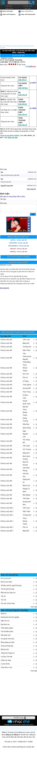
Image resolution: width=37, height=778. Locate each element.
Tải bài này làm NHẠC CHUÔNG (9, 135)
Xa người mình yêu (7, 640)
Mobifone (9, 46)
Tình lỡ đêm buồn (7, 633)
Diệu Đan (26, 425)
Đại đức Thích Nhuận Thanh (25, 412)
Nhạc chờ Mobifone (27, 11)
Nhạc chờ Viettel (8, 11)
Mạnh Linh (26, 487)
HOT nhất (28, 8)
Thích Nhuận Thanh (25, 369)
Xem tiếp (34, 608)
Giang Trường (25, 421)
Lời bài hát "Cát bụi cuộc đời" (18, 264)
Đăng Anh (26, 454)
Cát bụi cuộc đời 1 (6, 509)
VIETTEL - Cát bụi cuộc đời (18, 241)
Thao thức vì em (6, 669)
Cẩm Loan (26, 341)
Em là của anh (6, 580)
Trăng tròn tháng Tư (8, 654)
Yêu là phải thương (7, 590)
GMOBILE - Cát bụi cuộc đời (18, 253)
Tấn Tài (3, 601)
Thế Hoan (26, 500)
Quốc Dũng (27, 429)
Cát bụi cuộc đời (6, 341)
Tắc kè (3, 597)
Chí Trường (27, 451)
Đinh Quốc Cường (26, 459)
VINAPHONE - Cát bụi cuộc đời (18, 244)
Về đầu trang (18, 719)
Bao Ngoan (27, 496)
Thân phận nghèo (7, 629)
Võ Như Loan (25, 398)
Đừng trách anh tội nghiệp (10, 618)
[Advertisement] (18, 310)
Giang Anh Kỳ (26, 482)
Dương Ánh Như (27, 504)
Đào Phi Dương (25, 465)
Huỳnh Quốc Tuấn (26, 404)
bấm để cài (22, 80)
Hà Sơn (9, 266)
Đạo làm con (5, 626)
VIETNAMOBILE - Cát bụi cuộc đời (18, 247)
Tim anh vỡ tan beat (8, 605)
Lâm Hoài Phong (26, 470)
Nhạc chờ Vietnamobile (28, 14)
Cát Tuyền (26, 447)
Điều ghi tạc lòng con (8, 594)
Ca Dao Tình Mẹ (6, 658)
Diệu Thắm (26, 352)
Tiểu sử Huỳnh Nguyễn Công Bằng (18, 258)
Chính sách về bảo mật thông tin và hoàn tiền (18, 748)
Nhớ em (3, 615)
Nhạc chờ (2, 46)
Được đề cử (9, 8)
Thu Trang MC (26, 442)
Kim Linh (26, 375)
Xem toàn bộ (31, 189)
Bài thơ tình (5, 651)
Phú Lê (25, 379)
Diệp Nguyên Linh (25, 435)
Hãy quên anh (6, 636)
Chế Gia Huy (25, 476)
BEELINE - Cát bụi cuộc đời (18, 250)
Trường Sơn (27, 348)
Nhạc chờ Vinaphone (9, 14)
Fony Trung (27, 393)
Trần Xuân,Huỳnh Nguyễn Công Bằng (27, 359)
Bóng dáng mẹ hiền (7, 644)
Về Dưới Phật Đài (7, 647)
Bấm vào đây (13, 137)
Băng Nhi (26, 344)
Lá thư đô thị (5, 665)
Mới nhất (9, 6)
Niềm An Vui (5, 622)
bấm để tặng (23, 88)
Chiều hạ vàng (6, 662)
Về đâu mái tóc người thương (11, 587)
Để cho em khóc (6, 583)
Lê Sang (26, 382)
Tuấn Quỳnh (27, 386)
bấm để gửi (22, 95)
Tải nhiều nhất (27, 6)
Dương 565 (27, 390)
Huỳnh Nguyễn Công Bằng (20, 46)
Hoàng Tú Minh (26, 491)
